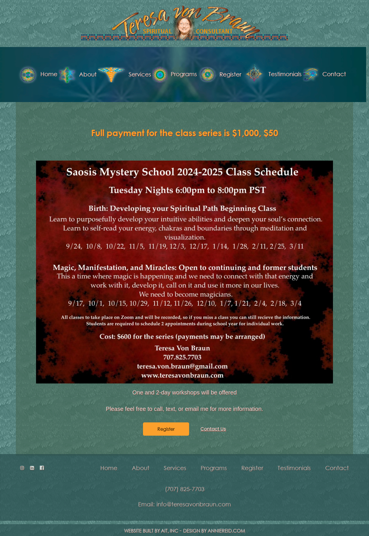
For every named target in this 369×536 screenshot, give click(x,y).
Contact (299, 74)
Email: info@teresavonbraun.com (184, 500)
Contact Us (213, 422)
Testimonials (247, 74)
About (52, 74)
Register (195, 75)
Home (108, 463)
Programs (149, 74)
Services (99, 74)
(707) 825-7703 (184, 485)
